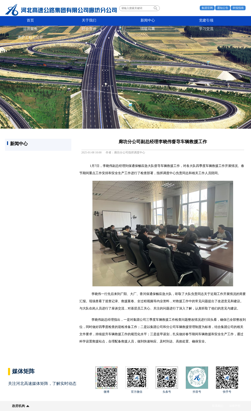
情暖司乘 (184, 21)
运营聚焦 (127, 21)
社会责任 (156, 21)
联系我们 (217, 405)
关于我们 (43, 21)
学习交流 (212, 21)
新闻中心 (71, 21)
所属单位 (43, 406)
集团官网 (207, 7)
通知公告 (222, 7)
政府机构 (18, 406)
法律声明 (234, 405)
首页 (15, 21)
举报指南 (238, 7)
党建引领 (99, 21)
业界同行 (68, 406)
